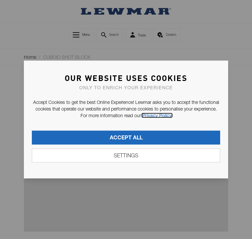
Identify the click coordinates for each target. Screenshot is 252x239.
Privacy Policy (157, 115)
